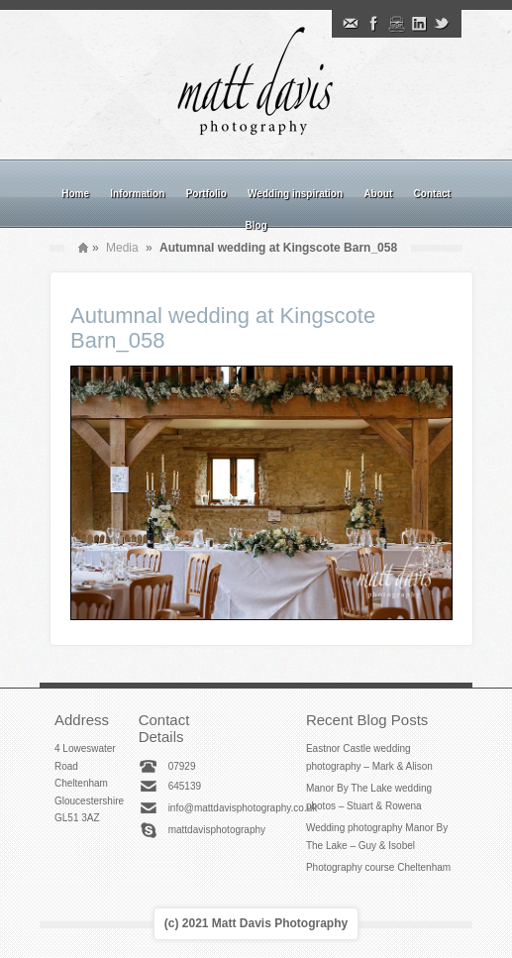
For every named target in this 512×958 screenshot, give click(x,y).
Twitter (442, 24)
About (377, 193)
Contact (432, 193)
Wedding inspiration (295, 193)
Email (350, 24)
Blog (255, 225)
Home (75, 193)
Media (122, 248)
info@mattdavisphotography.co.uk (243, 807)
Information (137, 193)
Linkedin (419, 24)
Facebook (373, 24)
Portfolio (206, 193)
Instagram (396, 24)
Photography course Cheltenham (378, 867)
